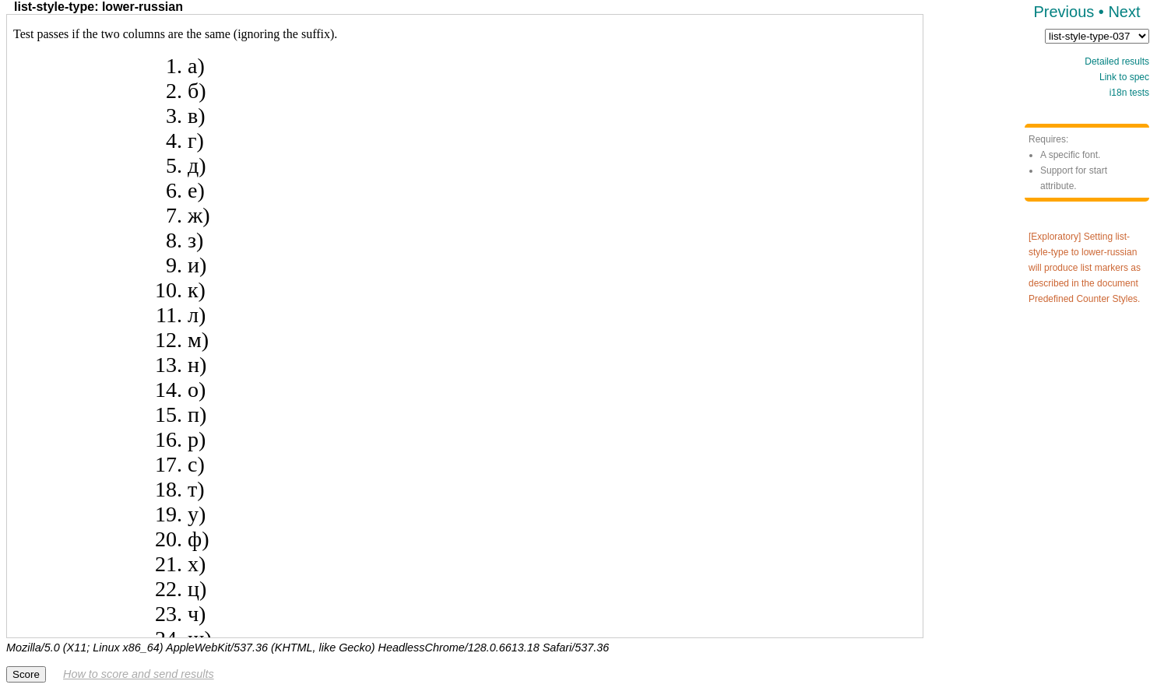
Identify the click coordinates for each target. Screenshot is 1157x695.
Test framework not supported (464, 326)
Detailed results (1117, 61)
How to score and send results (138, 674)
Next (1124, 11)
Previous (1063, 11)
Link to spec (1124, 77)
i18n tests (1129, 92)
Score (26, 674)
